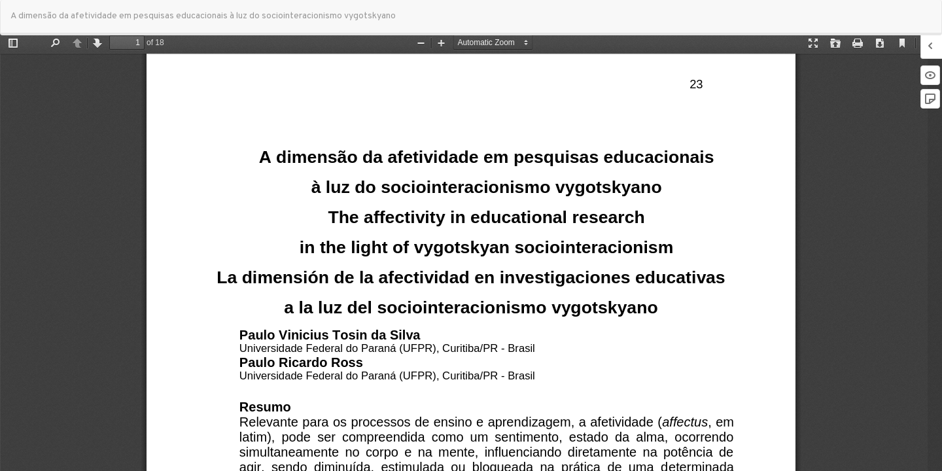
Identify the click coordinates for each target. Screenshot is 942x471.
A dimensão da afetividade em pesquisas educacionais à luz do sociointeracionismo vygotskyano (203, 16)
